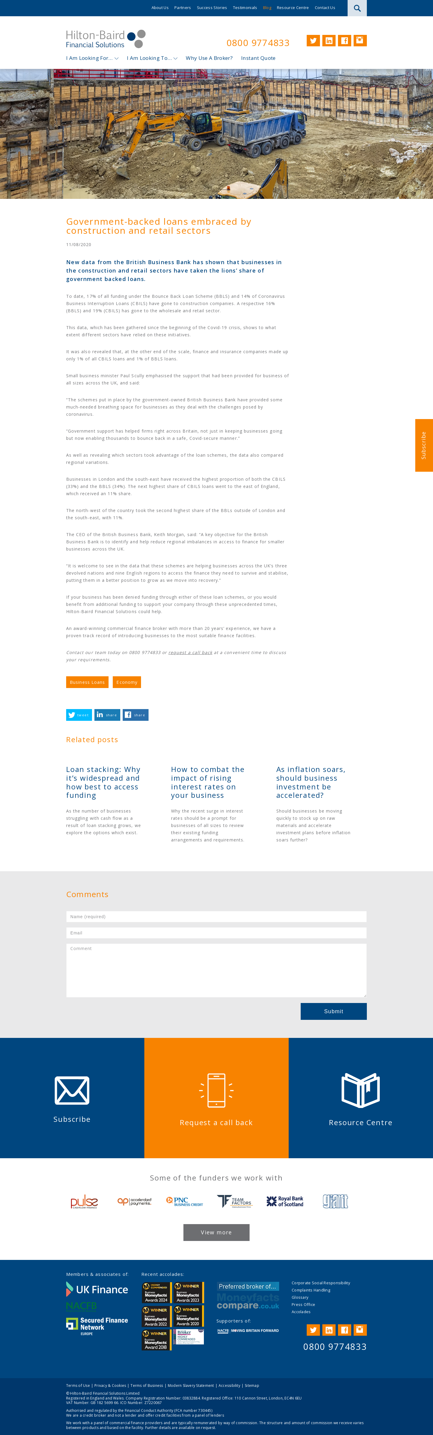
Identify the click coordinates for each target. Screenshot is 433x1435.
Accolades (301, 1311)
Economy (126, 682)
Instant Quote (258, 57)
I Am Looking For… (89, 57)
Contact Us (325, 7)
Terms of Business (147, 1385)
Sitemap (252, 1385)
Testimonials (245, 7)
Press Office (303, 1304)
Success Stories (212, 7)
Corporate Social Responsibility (321, 1282)
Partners (182, 7)
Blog (267, 7)
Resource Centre (293, 7)
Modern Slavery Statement (191, 1385)
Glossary (300, 1297)
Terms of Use (78, 1385)
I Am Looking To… (149, 57)
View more (216, 1232)
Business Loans (87, 682)
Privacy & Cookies (110, 1385)
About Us (160, 7)
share (111, 715)
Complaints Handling (311, 1290)
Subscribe (423, 445)
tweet (83, 715)
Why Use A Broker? (209, 57)
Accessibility (229, 1385)
